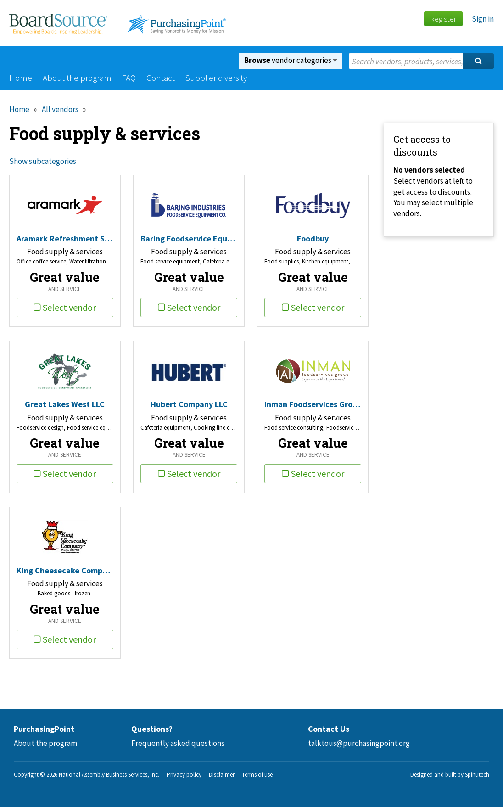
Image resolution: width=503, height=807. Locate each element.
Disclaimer (222, 775)
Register (443, 19)
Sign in (483, 19)
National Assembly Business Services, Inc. (109, 775)
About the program (77, 77)
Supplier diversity (216, 77)
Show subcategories (42, 161)
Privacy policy (184, 775)
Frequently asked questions (177, 743)
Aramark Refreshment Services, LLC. (65, 238)
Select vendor (65, 307)
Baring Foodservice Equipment (188, 238)
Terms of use (257, 775)
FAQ (129, 77)
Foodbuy (313, 238)
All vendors (60, 109)
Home (20, 77)
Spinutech (477, 775)
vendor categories (290, 60)
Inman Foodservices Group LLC (312, 404)
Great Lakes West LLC (65, 404)
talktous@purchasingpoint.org (359, 743)
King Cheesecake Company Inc (65, 570)
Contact (160, 77)
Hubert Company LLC (189, 404)
